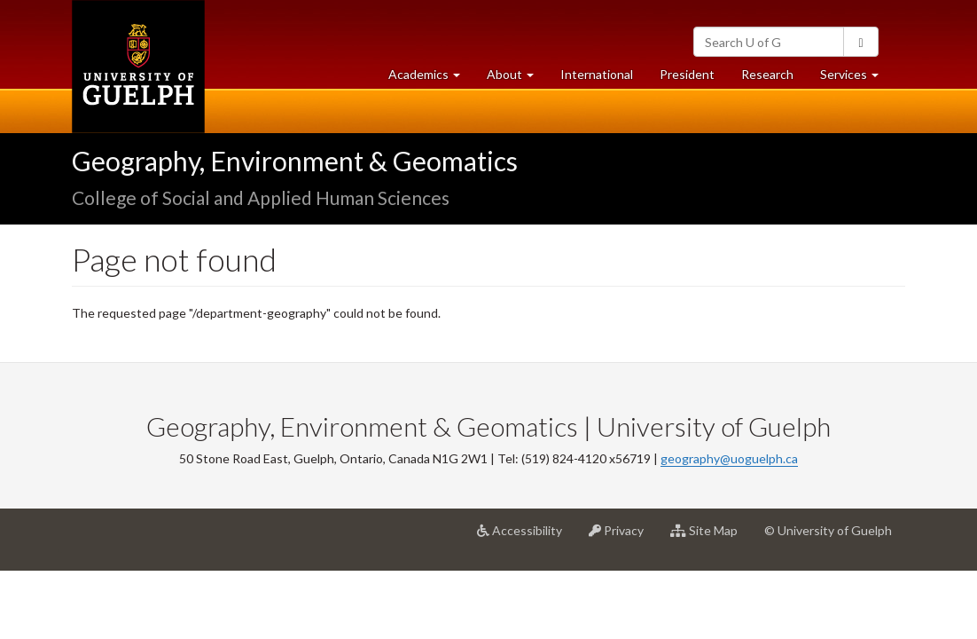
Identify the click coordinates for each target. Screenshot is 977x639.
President (687, 74)
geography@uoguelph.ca (729, 458)
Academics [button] (430, 78)
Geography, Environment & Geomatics (295, 161)
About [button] (517, 78)
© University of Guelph (828, 530)
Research (774, 78)
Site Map (710, 537)
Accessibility (526, 537)
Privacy (623, 537)
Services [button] (856, 78)
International (596, 74)
